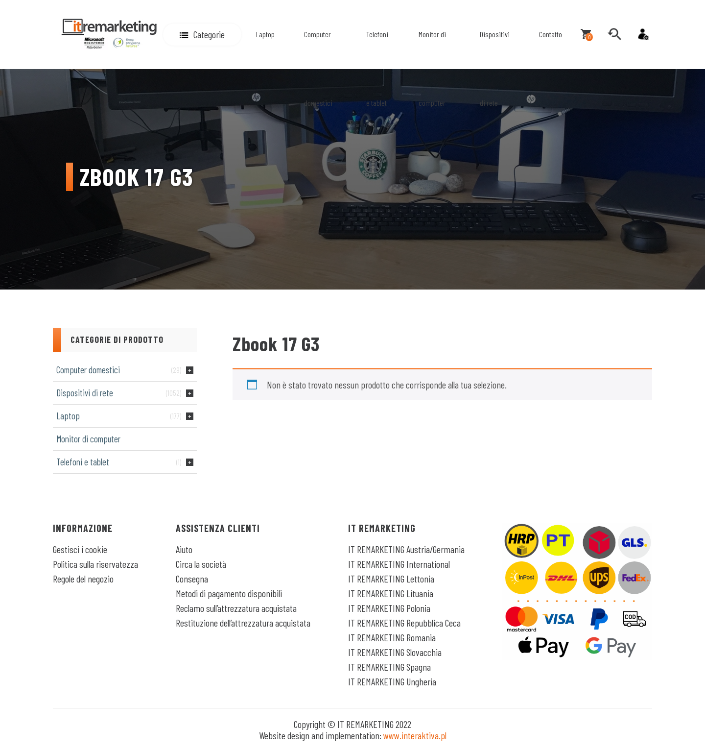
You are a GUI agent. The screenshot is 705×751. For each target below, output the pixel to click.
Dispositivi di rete (495, 68)
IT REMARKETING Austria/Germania (406, 549)
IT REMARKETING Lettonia (391, 578)
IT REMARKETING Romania (392, 637)
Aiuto (184, 549)
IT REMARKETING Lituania (390, 593)
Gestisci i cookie (80, 549)
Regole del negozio (83, 578)
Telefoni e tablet (377, 68)
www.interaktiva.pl (414, 735)
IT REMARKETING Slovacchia (395, 652)
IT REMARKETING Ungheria (392, 681)
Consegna (192, 578)
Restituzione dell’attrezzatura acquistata (243, 623)
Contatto (550, 34)
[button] (202, 35)
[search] (614, 34)
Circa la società (201, 564)
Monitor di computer (432, 68)
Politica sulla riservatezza (95, 564)
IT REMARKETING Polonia (389, 608)
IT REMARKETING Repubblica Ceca (404, 623)
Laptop (265, 34)
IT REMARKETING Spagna (389, 667)
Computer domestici (318, 68)
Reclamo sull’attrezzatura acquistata (236, 608)
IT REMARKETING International (399, 564)
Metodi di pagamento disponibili (229, 593)
